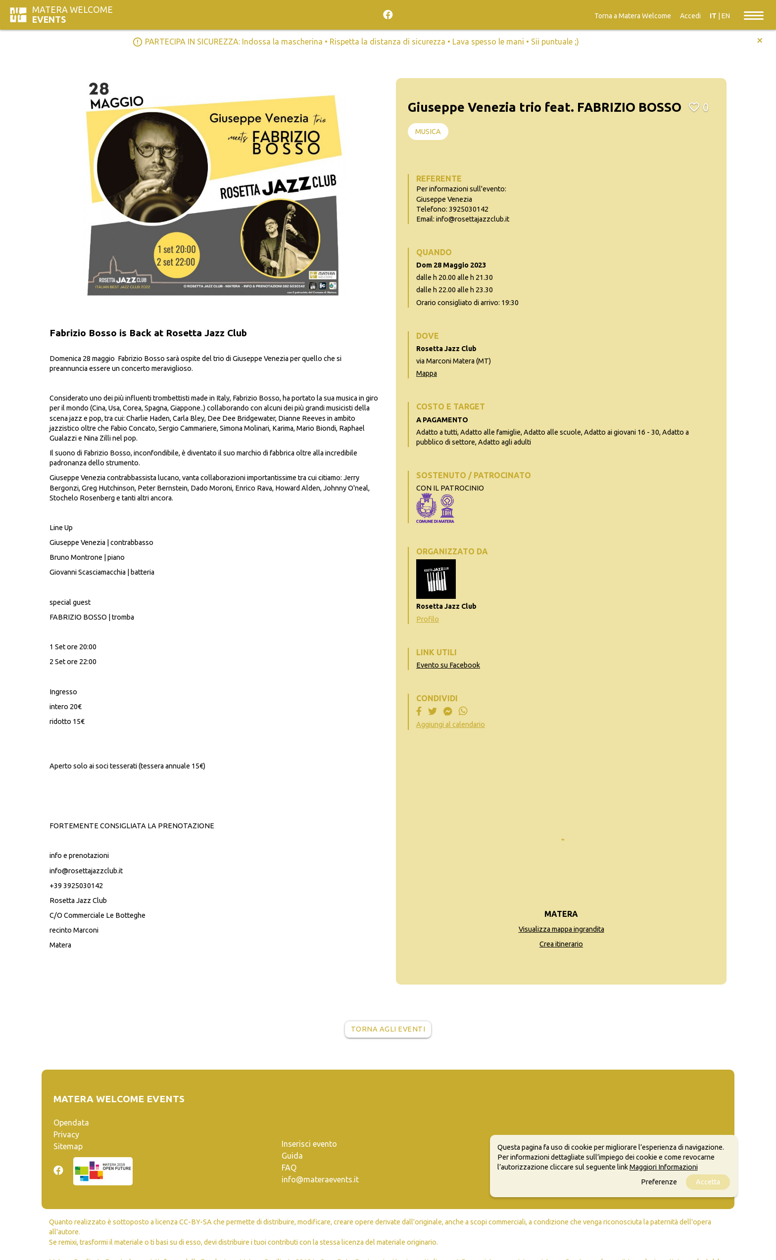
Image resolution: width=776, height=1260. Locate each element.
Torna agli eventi (388, 1029)
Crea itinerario (561, 944)
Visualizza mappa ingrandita (561, 929)
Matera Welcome (72, 14)
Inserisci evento (309, 1143)
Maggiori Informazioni (664, 1167)
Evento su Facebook (448, 665)
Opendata (71, 1122)
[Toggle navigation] (754, 15)
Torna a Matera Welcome (632, 16)
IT (713, 16)
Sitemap (68, 1146)
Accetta (708, 1182)
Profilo (427, 619)
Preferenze (659, 1182)
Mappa (426, 373)
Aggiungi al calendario (450, 724)
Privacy (66, 1134)
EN (726, 16)
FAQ (289, 1167)
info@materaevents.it (320, 1179)
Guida (292, 1155)
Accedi (690, 16)
